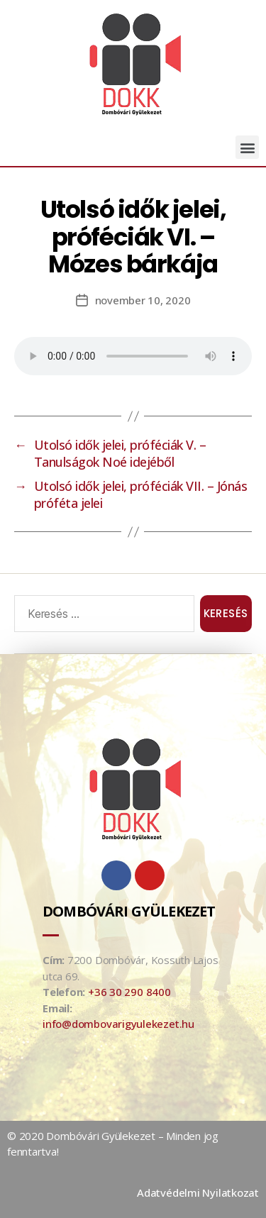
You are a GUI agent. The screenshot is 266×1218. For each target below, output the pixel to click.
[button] (247, 147)
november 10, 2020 (143, 300)
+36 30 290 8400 (129, 992)
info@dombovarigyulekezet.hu (118, 1024)
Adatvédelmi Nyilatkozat (198, 1192)
